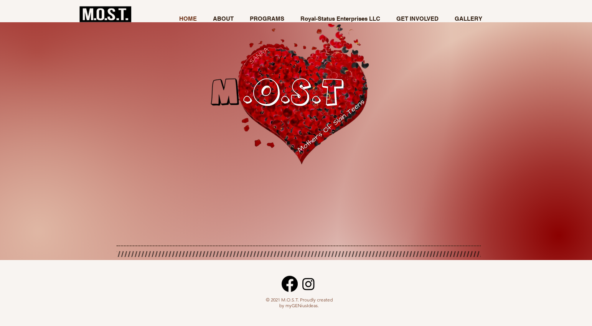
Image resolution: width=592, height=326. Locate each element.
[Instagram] (308, 284)
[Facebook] (290, 284)
